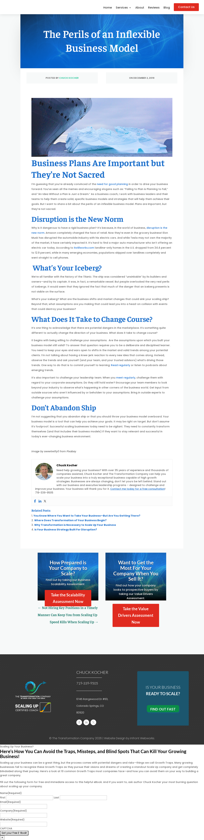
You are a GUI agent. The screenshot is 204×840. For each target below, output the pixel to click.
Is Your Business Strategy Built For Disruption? (65, 529)
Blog (167, 8)
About (139, 8)
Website (12, 819)
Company (13, 810)
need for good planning (112, 184)
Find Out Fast (163, 709)
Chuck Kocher (69, 78)
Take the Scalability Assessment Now (68, 598)
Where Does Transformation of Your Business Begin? (70, 520)
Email (10, 802)
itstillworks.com (84, 247)
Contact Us (186, 7)
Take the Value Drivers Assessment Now (135, 615)
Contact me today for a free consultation (137, 489)
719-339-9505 (87, 683)
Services (122, 8)
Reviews (154, 8)
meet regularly (125, 377)
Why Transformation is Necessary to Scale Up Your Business (75, 525)
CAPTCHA (6, 828)
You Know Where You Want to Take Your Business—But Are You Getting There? (87, 515)
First (2, 797)
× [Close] (2, 837)
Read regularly (120, 365)
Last (56, 797)
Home (107, 8)
